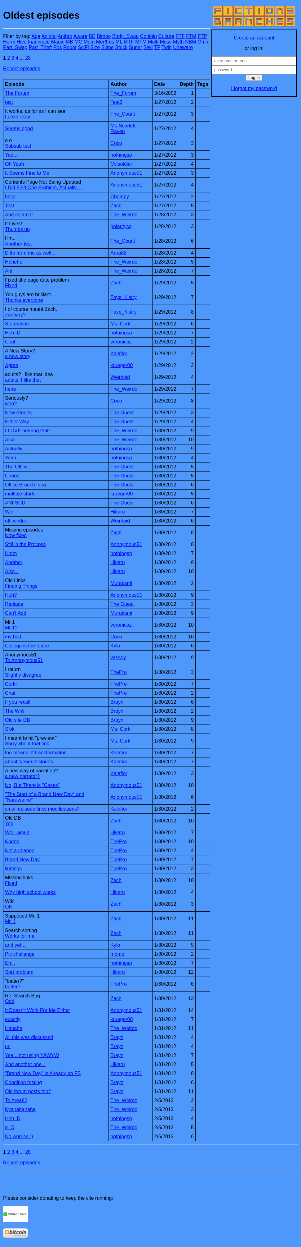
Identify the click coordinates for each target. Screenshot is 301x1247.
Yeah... (12, 457)
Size (95, 47)
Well (10, 511)
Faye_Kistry (123, 297)
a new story (17, 356)
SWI (148, 47)
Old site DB (17, 720)
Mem (89, 41)
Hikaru (117, 511)
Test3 (116, 102)
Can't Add (15, 613)
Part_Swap (15, 47)
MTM (140, 41)
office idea (16, 520)
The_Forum (123, 93)
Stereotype (17, 323)
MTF (129, 41)
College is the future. (28, 645)
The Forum (17, 93)
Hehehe (13, 262)
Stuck (121, 47)
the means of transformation (36, 752)
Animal (49, 36)
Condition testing (23, 1082)
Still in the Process (25, 544)
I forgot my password (254, 88)
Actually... (15, 448)
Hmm (11, 553)
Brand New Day (22, 859)
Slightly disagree (23, 675)
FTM (191, 36)
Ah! (8, 271)
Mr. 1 (10, 921)
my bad (13, 636)
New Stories (18, 412)
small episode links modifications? (42, 809)
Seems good (19, 128)
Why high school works (30, 892)
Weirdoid (120, 377)
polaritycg (120, 226)
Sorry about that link (27, 743)
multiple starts (20, 493)
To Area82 (16, 1100)
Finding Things (21, 586)
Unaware (183, 47)
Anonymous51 (126, 173)
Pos (57, 47)
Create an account (254, 37)
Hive (22, 41)
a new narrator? (22, 776)
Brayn (116, 702)
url (8, 1046)
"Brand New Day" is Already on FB (43, 1073)
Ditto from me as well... (30, 252)
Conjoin (148, 36)
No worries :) (19, 1136)
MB (69, 41)
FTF (180, 36)
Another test (18, 243)
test (9, 102)
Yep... (11, 155)
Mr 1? (11, 627)
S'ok (10, 729)
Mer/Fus (105, 41)
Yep (9, 823)
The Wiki (14, 711)
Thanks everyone (24, 300)
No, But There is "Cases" (32, 785)
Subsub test (18, 146)
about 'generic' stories (29, 761)
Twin (167, 47)
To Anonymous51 (24, 660)
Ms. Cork (120, 323)
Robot (70, 47)
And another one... (25, 1064)
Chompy (119, 196)
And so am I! (19, 214)
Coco (116, 143)
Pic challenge (19, 954)
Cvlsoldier (121, 164)
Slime (107, 47)
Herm (9, 41)
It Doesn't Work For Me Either (37, 1010)
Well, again (17, 832)
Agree (11, 365)
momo (117, 954)
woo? (11, 403)
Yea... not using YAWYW (32, 1055)
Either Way (17, 421)
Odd (9, 1001)
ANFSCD (15, 502)
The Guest (122, 412)
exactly (12, 1019)
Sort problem (19, 972)
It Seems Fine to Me (27, 173)
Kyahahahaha (20, 1109)
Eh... (10, 963)
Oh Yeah (14, 164)
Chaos (12, 475)
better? (12, 986)
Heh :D (12, 332)
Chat (10, 693)
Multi (153, 41)
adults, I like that (23, 380)
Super (135, 47)
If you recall (17, 702)
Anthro (65, 36)
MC (78, 41)
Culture (166, 36)
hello (10, 196)
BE (92, 36)
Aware (80, 36)
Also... (12, 571)
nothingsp (121, 155)
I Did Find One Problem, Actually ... (43, 187)
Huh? (11, 595)
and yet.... (16, 945)
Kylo (115, 645)
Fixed (11, 285)
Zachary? (15, 314)
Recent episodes (21, 68)
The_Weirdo (123, 214)
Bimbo (104, 36)
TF (157, 47)
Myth (178, 41)
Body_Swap (125, 36)
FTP (202, 36)
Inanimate (39, 41)
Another (13, 562)
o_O (9, 1127)
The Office (16, 466)
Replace (14, 604)
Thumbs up (17, 229)
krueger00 (121, 365)
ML (119, 41)
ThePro (118, 672)
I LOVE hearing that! (27, 430)
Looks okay (17, 116)
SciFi (83, 47)
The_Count (122, 114)
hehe (10, 389)
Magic (57, 41)
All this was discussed (29, 1037)
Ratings (13, 868)
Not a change (19, 850)
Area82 (118, 252)
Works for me (19, 936)
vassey (118, 657)
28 (28, 58)
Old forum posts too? (28, 1091)
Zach (116, 205)
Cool (10, 341)
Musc (165, 41)
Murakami (121, 583)
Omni (203, 41)
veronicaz (120, 341)
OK (8, 906)
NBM (190, 41)
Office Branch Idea (25, 484)
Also (10, 439)
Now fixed (16, 535)
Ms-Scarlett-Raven (123, 128)
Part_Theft (40, 47)
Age (36, 36)
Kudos (12, 841)
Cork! (11, 684)
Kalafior (118, 353)
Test (9, 205)
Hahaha (13, 1028)
